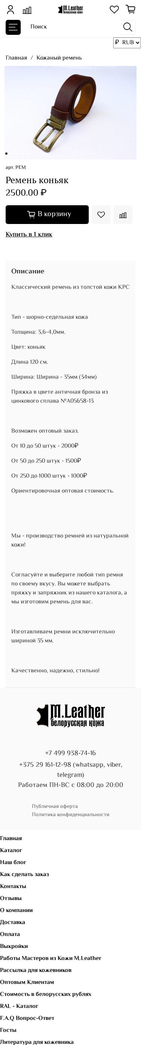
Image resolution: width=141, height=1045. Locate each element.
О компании (16, 910)
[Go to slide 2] (11, 153)
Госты (8, 1030)
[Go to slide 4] (22, 153)
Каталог (11, 850)
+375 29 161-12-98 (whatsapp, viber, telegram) (70, 770)
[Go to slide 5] (27, 153)
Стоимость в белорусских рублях (45, 994)
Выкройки (14, 946)
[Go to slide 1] (6, 153)
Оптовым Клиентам (27, 982)
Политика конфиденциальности (70, 815)
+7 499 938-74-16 (70, 753)
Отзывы (11, 898)
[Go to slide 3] (16, 153)
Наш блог (13, 862)
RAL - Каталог (19, 1006)
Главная (16, 58)
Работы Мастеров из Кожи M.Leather (51, 958)
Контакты (13, 886)
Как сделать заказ (24, 874)
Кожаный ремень (59, 58)
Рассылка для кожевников (35, 970)
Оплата (10, 934)
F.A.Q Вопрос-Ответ (27, 1018)
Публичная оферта (55, 806)
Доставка (12, 922)
